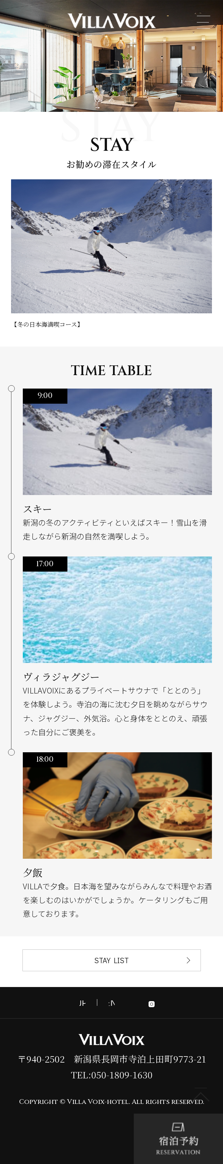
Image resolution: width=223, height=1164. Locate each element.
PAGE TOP (200, 1095)
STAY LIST (111, 960)
